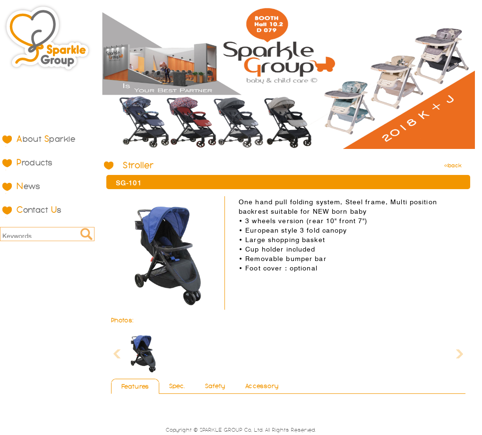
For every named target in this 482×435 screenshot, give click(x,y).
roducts (35, 162)
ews (29, 186)
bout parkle (46, 139)
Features (135, 386)
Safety (215, 386)
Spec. (177, 386)
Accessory (262, 386)
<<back (453, 165)
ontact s (39, 210)
